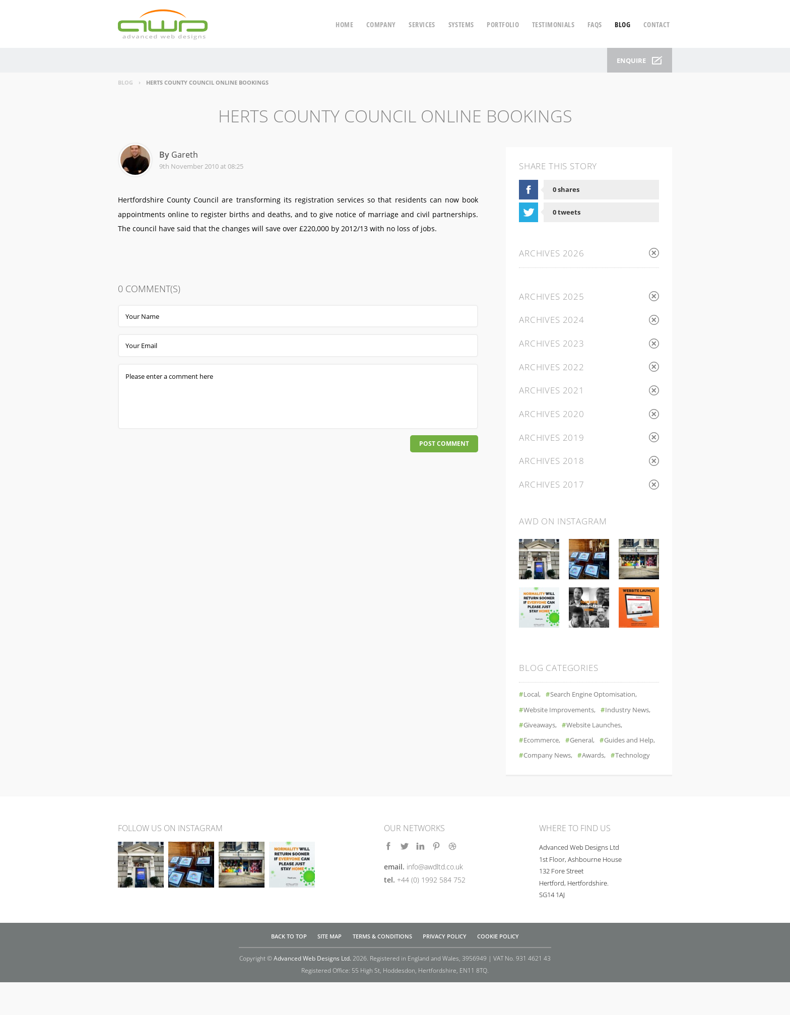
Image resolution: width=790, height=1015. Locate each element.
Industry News (548, 727)
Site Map (329, 969)
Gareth (184, 154)
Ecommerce (616, 743)
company (381, 24)
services (422, 24)
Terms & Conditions (382, 969)
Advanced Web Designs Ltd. (312, 991)
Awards (600, 773)
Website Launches (554, 743)
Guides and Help (590, 758)
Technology (543, 788)
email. (423, 900)
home (344, 24)
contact (656, 24)
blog (622, 24)
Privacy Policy (445, 969)
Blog (125, 82)
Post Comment (442, 444)
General (537, 758)
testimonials (553, 24)
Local (532, 697)
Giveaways (602, 727)
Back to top (289, 969)
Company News (550, 773)
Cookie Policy (498, 969)
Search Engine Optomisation (601, 697)
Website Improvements (563, 712)
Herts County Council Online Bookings (207, 82)
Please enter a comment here (298, 396)
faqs (594, 24)
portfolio (503, 24)
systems (461, 24)
